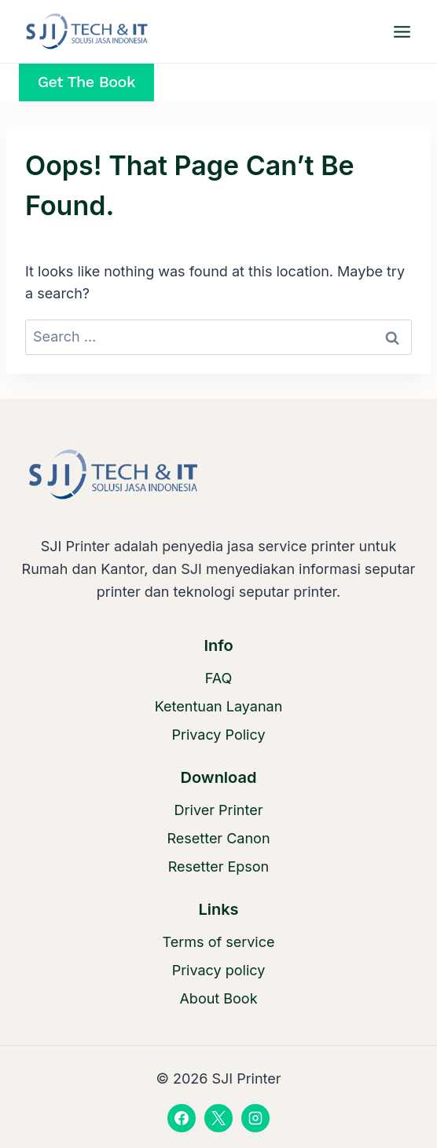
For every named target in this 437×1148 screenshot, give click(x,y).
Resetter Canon (218, 838)
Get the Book (86, 82)
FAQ (219, 678)
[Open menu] (401, 31)
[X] (218, 1118)
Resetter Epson (219, 866)
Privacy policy (219, 970)
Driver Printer (218, 810)
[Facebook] (181, 1118)
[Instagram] (255, 1118)
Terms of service (219, 942)
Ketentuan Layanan (219, 706)
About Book (218, 998)
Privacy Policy (218, 734)
